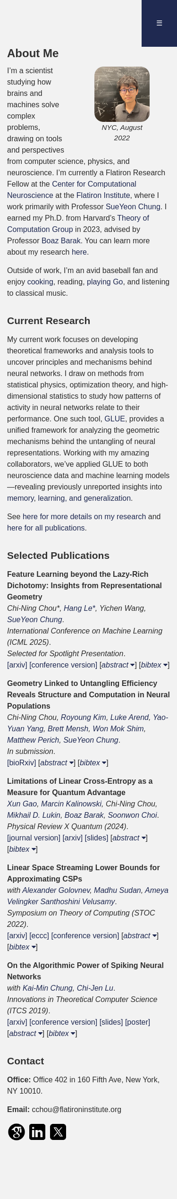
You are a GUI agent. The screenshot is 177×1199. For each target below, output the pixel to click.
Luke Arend (129, 717)
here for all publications (46, 528)
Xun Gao (22, 804)
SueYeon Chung (133, 207)
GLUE (114, 419)
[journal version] (33, 838)
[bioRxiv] (21, 763)
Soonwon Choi (132, 815)
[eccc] (39, 936)
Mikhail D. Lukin (33, 815)
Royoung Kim (83, 717)
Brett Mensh (68, 729)
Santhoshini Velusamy (78, 902)
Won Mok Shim (118, 729)
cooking (40, 282)
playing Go (105, 282)
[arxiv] (17, 665)
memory (20, 498)
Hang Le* (79, 608)
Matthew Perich (33, 740)
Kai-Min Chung (48, 988)
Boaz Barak (61, 241)
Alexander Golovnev (56, 890)
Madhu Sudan (117, 890)
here (79, 252)
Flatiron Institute (103, 195)
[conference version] (63, 665)
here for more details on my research (84, 517)
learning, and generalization (84, 498)
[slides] (97, 838)
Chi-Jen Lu (95, 988)
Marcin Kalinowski (71, 804)
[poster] (137, 1022)
